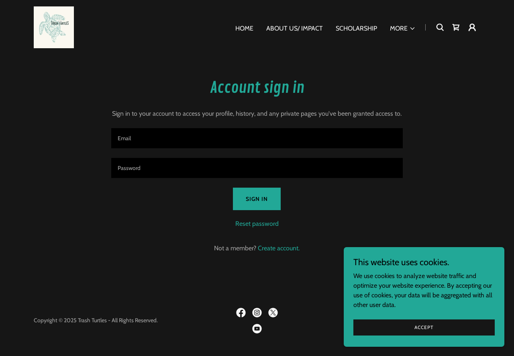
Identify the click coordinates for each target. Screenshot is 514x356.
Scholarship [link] (356, 28)
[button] (403, 28)
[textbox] (256, 138)
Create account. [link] (279, 248)
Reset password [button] (257, 223)
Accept (424, 327)
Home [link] (244, 28)
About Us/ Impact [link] (294, 28)
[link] (54, 27)
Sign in (257, 199)
